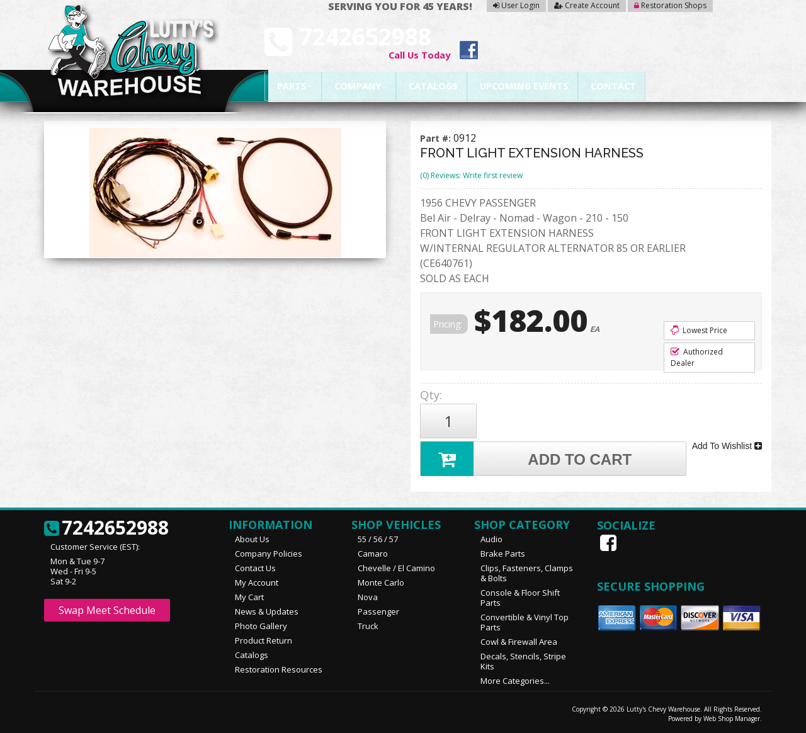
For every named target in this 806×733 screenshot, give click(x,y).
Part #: (436, 138)
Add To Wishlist (727, 445)
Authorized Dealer (697, 357)
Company (354, 86)
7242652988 (106, 528)
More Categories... (515, 681)
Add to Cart (526, 458)
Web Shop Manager (731, 718)
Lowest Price (699, 330)
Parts (288, 86)
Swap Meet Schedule (107, 610)
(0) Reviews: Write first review (471, 175)
